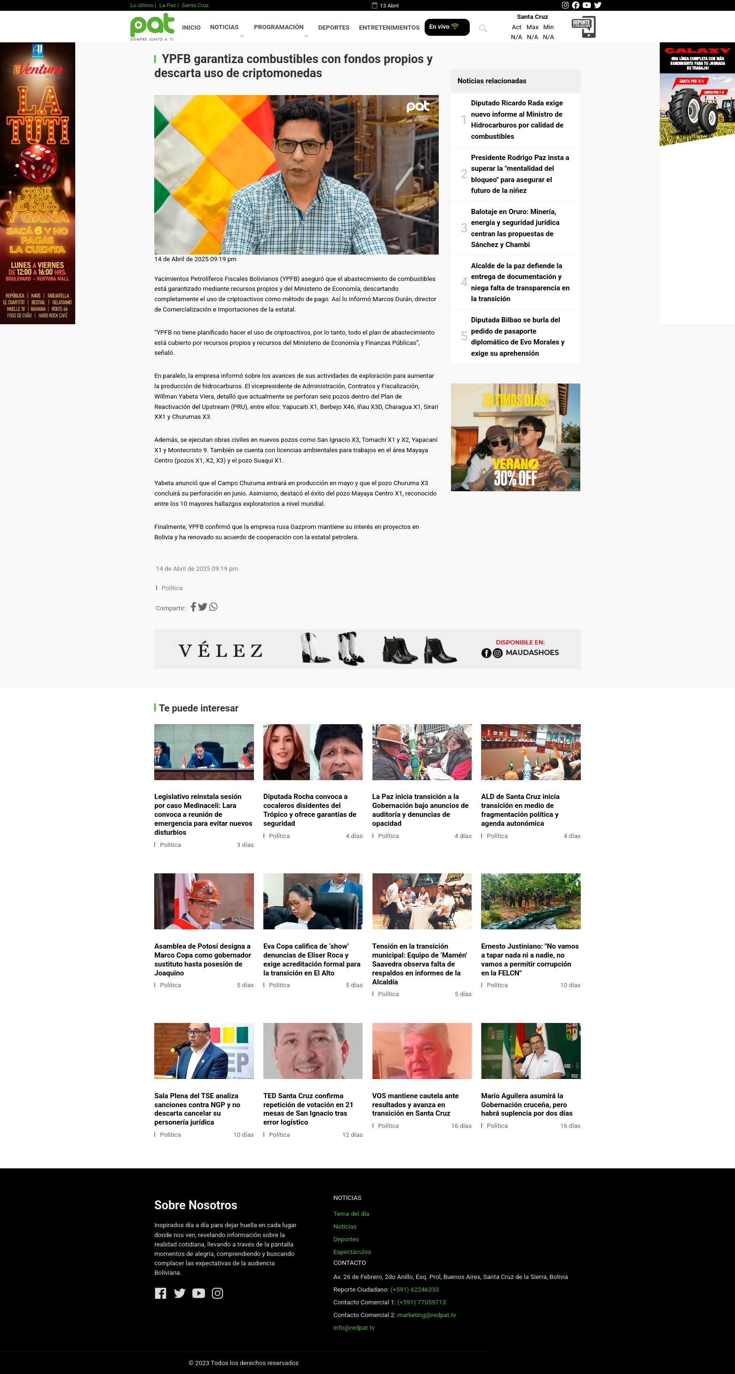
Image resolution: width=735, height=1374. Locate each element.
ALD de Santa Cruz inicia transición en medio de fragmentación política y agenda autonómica (520, 810)
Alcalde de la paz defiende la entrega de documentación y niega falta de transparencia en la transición (520, 283)
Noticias (224, 27)
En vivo (444, 26)
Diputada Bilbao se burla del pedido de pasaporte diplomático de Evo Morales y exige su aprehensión (518, 337)
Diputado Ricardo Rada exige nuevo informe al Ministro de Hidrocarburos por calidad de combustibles (517, 120)
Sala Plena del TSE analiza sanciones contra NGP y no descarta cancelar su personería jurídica (197, 1109)
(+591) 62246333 (414, 1289)
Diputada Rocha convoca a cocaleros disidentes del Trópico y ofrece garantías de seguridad (309, 810)
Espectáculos (352, 1251)
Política (172, 587)
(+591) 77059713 (421, 1302)
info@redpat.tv (354, 1327)
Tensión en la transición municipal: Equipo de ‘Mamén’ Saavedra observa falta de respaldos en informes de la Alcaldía (419, 964)
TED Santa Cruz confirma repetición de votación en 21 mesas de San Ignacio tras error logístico (308, 1109)
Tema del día (351, 1213)
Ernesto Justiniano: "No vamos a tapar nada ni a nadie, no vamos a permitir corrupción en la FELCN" (530, 959)
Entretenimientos (389, 27)
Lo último (141, 5)
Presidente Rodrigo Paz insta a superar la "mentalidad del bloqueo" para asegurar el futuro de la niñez (520, 174)
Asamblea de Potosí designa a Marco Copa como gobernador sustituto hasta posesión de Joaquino (202, 959)
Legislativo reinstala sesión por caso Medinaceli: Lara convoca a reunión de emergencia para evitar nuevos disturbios (203, 814)
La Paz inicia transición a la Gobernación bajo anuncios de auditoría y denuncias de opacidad (420, 810)
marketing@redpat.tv (426, 1314)
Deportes (334, 27)
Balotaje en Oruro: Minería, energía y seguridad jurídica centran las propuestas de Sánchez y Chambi (515, 228)
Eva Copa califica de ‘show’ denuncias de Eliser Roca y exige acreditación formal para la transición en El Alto (312, 959)
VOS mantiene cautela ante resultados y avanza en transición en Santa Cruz (415, 1105)
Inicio (191, 27)
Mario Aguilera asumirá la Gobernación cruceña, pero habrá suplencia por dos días (527, 1105)
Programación (279, 27)
